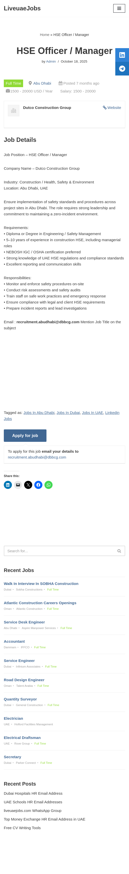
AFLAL (91, 866)
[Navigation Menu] (119, 8)
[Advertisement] (64, 374)
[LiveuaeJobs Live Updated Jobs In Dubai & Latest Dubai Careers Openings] (22, 8)
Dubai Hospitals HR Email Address (33, 793)
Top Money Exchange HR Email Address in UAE (44, 819)
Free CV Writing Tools (22, 828)
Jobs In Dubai (68, 412)
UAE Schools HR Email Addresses (33, 802)
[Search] (59, 551)
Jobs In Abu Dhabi (39, 412)
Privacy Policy (16, 856)
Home (44, 35)
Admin (51, 61)
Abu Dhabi (42, 83)
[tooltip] (122, 55)
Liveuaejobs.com (46, 866)
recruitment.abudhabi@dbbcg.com (37, 457)
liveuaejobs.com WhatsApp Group (32, 810)
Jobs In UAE (92, 412)
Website (114, 107)
